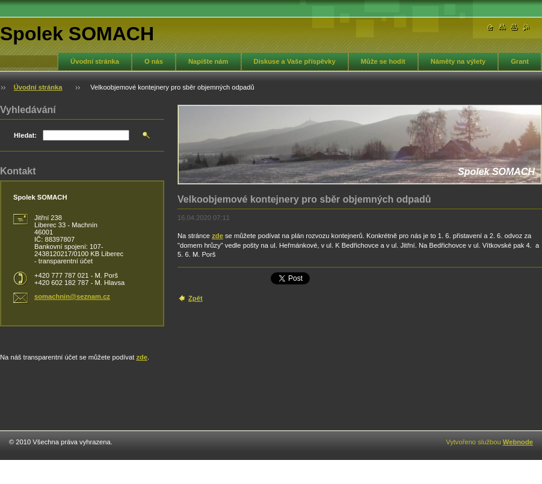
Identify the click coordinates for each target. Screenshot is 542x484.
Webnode (518, 442)
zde (217, 235)
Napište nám (208, 61)
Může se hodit (383, 61)
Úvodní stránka (94, 61)
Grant (520, 61)
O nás (153, 61)
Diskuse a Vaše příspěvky (295, 61)
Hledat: (25, 135)
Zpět (195, 298)
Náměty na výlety (458, 61)
